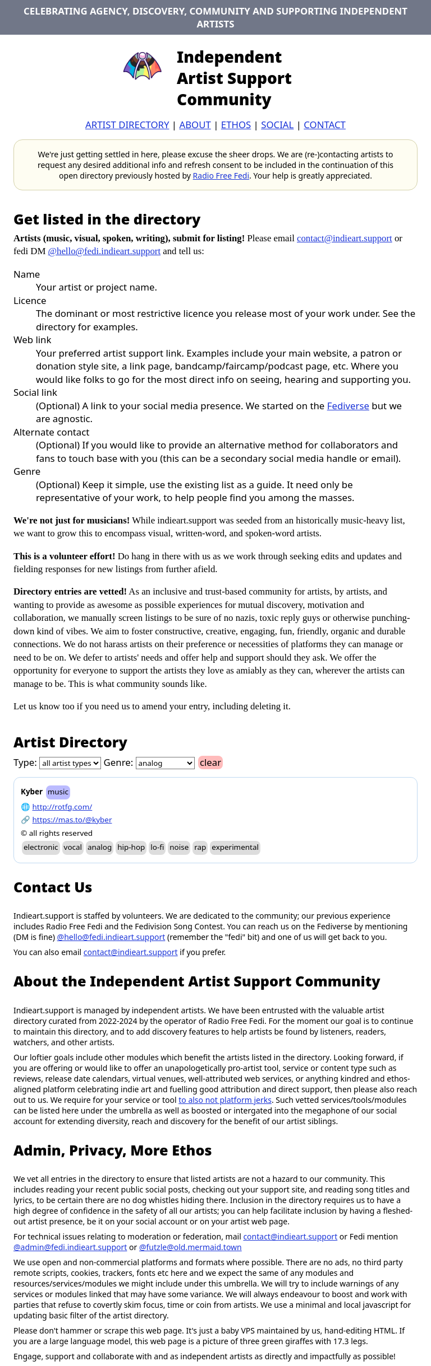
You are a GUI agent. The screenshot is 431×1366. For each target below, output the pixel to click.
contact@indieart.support (344, 238)
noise (179, 847)
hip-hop (131, 847)
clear (210, 762)
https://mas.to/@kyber (72, 820)
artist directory (127, 124)
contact (325, 124)
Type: (25, 762)
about (194, 124)
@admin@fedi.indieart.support (70, 1247)
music (58, 792)
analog (100, 847)
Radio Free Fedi (221, 175)
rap (200, 847)
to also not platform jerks (225, 1099)
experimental (235, 847)
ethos (236, 124)
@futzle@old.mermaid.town (190, 1247)
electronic (41, 847)
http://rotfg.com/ (63, 807)
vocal (73, 847)
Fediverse (348, 405)
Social (277, 124)
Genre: (119, 762)
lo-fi (157, 847)
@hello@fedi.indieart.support (104, 251)
